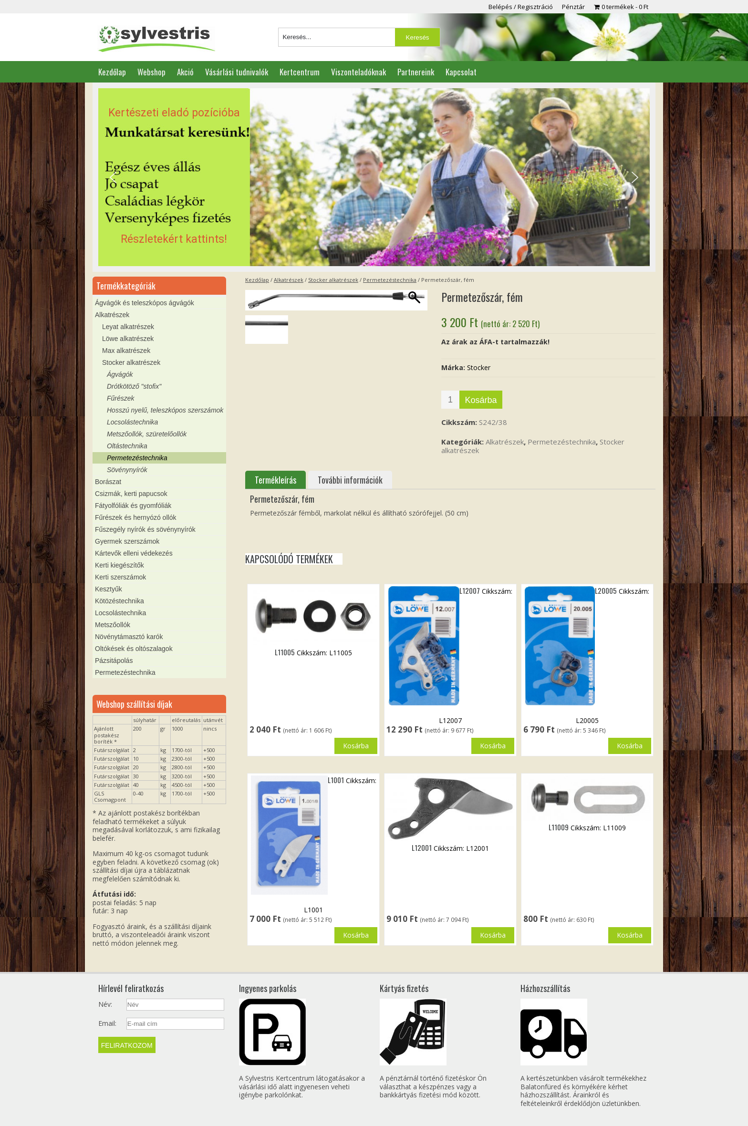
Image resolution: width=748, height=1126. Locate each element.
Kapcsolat (461, 72)
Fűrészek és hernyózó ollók (135, 517)
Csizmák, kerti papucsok (131, 493)
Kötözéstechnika (119, 601)
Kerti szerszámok (120, 577)
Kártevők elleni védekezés (134, 553)
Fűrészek (121, 398)
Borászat (108, 482)
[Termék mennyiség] (450, 400)
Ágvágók (120, 374)
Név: (105, 1004)
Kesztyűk (108, 589)
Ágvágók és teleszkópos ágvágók (144, 303)
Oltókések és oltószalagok (134, 648)
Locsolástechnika (132, 422)
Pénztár (573, 6)
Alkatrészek (288, 279)
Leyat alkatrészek (128, 327)
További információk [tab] (350, 480)
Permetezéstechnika (389, 279)
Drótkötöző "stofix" (134, 386)
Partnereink (415, 72)
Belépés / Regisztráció (520, 6)
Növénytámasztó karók (129, 636)
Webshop (151, 72)
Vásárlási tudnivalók (236, 72)
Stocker (478, 367)
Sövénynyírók (127, 470)
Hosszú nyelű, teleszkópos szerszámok (165, 410)
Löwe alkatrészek (128, 338)
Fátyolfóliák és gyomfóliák (133, 505)
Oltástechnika (127, 446)
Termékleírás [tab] (275, 480)
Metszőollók (112, 625)
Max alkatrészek (126, 350)
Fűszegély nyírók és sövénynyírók (145, 529)
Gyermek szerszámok (127, 541)
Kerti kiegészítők (119, 565)
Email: (107, 1023)
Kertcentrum (300, 72)
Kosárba (481, 400)
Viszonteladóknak (358, 72)
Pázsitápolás (114, 660)
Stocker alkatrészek (333, 279)
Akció (185, 72)
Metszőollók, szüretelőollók (147, 434)
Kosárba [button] (356, 745)
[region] (374, 177)
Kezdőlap (112, 72)
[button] (374, 177)
